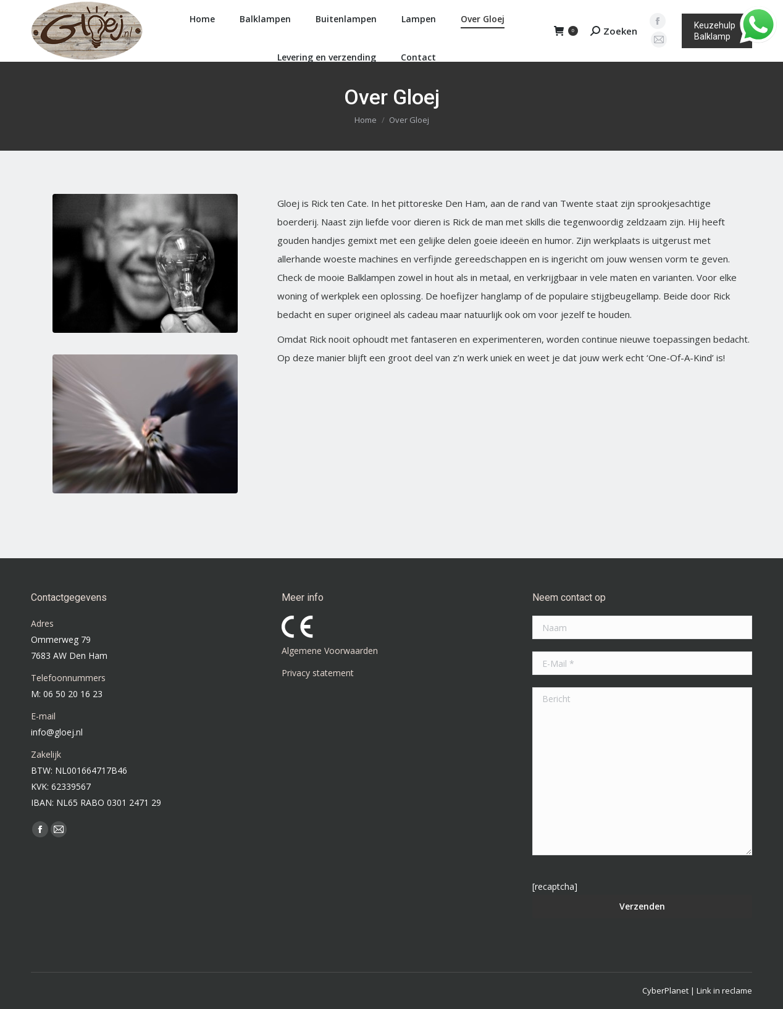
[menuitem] (199, 19)
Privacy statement (318, 673)
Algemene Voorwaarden (330, 650)
